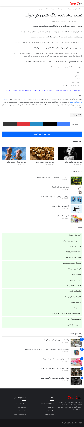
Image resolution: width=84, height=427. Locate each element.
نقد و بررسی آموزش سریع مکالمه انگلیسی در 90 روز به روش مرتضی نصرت (47, 349)
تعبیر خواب (60, 9)
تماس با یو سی (22, 407)
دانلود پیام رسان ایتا (74, 319)
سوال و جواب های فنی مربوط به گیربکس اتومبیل (54, 378)
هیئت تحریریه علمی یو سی (74, 21)
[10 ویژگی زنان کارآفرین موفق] (76, 209)
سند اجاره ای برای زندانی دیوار (71, 241)
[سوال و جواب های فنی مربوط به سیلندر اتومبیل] (76, 372)
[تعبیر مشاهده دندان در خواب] (70, 153)
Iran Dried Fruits (75, 291)
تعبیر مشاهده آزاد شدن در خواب (16, 162)
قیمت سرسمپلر (75, 280)
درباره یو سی (51, 407)
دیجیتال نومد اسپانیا (74, 285)
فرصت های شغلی (49, 414)
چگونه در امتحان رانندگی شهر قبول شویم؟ (56, 340)
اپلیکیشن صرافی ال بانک (73, 297)
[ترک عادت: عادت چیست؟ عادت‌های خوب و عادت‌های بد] (76, 181)
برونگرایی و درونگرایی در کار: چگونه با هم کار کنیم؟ (54, 197)
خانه (80, 9)
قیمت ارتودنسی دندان (73, 269)
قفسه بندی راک (75, 246)
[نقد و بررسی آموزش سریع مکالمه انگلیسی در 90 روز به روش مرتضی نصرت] (76, 352)
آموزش (75, 9)
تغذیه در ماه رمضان (63, 216)
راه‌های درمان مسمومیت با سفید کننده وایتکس (55, 359)
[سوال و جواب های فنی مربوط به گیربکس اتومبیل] (76, 381)
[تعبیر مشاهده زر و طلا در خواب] (42, 153)
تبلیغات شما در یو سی (20, 404)
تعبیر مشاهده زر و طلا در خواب (45, 162)
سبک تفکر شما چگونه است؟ (60, 187)
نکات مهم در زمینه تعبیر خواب (30, 90)
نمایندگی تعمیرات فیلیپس (72, 263)
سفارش (74, 325)
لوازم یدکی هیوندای (74, 235)
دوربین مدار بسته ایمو (73, 258)
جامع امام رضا (76, 302)
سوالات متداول (50, 411)
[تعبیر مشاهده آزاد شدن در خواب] (14, 153)
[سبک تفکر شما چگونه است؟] (76, 190)
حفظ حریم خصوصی (20, 411)
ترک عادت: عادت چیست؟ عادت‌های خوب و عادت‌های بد (52, 177)
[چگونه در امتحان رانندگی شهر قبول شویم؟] (76, 343)
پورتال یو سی (77, 402)
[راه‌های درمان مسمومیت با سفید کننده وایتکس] (76, 362)
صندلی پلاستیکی (75, 274)
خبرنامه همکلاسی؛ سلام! (47, 404)
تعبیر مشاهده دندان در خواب (73, 162)
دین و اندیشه (68, 9)
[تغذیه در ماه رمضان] (76, 219)
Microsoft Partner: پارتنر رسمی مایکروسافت (66, 313)
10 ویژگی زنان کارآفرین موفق (60, 206)
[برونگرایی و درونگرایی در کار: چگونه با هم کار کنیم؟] (76, 200)
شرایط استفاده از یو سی (20, 414)
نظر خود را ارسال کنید (42, 134)
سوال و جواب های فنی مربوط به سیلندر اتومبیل (55, 368)
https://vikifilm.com (73, 252)
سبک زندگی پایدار (75, 308)
